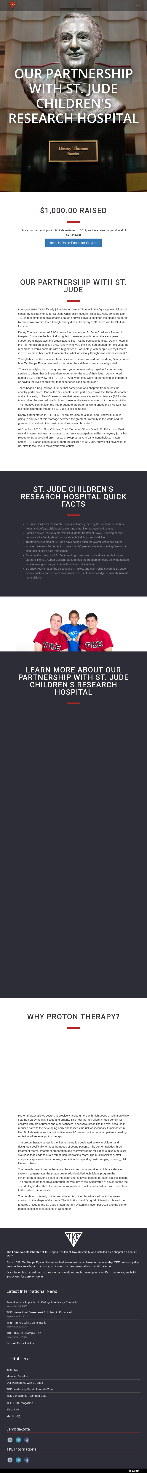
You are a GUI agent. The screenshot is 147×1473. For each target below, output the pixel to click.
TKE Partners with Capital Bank (26, 1322)
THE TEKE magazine (20, 1402)
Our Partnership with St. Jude (25, 1382)
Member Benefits (17, 1376)
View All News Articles (20, 1343)
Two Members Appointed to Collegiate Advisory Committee (43, 1302)
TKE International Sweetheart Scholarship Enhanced (39, 1312)
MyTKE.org (13, 1415)
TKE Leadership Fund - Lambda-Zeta (30, 1389)
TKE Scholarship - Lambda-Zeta (26, 1395)
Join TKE (12, 1369)
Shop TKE (13, 1409)
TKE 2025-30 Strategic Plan (24, 1333)
